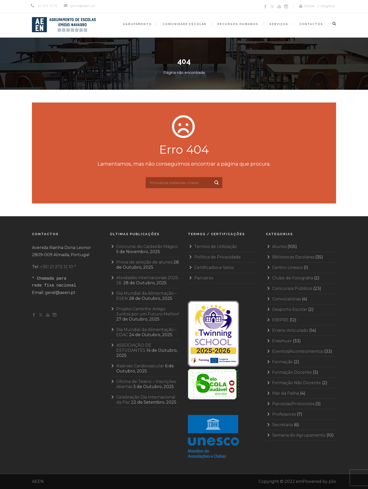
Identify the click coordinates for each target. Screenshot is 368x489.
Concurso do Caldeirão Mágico (147, 246)
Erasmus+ (282, 340)
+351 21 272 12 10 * (58, 266)
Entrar (309, 6)
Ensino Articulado (290, 330)
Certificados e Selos (214, 267)
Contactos (311, 24)
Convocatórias (286, 299)
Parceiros (203, 278)
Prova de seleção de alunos (144, 262)
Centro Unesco (287, 267)
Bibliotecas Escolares (293, 257)
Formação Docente (292, 372)
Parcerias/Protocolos (293, 403)
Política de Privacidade (217, 257)
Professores (284, 414)
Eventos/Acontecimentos (297, 351)
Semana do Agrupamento (299, 435)
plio (332, 481)
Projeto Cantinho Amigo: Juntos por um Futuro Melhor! (147, 311)
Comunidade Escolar (184, 24)
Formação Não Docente (296, 382)
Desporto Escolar (289, 309)
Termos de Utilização (215, 246)
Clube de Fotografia (292, 278)
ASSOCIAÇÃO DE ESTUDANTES (133, 348)
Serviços (278, 24)
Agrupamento (137, 24)
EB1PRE (280, 319)
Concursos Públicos (292, 288)
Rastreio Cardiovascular (140, 365)
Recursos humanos (237, 24)
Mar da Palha (285, 393)
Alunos (279, 246)
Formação (282, 361)
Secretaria (282, 424)
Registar (328, 6)
